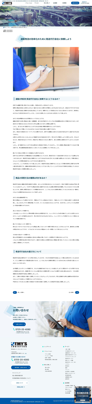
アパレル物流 (48, 354)
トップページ (47, 346)
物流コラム (67, 389)
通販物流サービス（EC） (70, 353)
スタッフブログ (68, 387)
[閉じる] (89, 388)
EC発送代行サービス (69, 351)
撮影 (66, 367)
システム (67, 364)
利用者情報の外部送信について (21, 378)
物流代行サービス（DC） (70, 362)
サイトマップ (16, 373)
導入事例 (47, 369)
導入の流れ (47, 367)
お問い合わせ (75, 3)
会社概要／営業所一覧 (70, 385)
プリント (67, 369)
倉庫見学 (67, 379)
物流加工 (67, 366)
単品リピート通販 (69, 360)
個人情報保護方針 (17, 375)
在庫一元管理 (48, 357)
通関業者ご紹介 (68, 377)
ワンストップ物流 (49, 355)
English (84, 2)
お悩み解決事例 (48, 371)
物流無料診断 (68, 375)
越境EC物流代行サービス (70, 354)
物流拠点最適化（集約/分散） (51, 359)
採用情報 (64, 3)
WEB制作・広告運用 (69, 371)
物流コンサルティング (70, 373)
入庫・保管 (67, 349)
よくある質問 (68, 391)
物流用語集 (67, 393)
